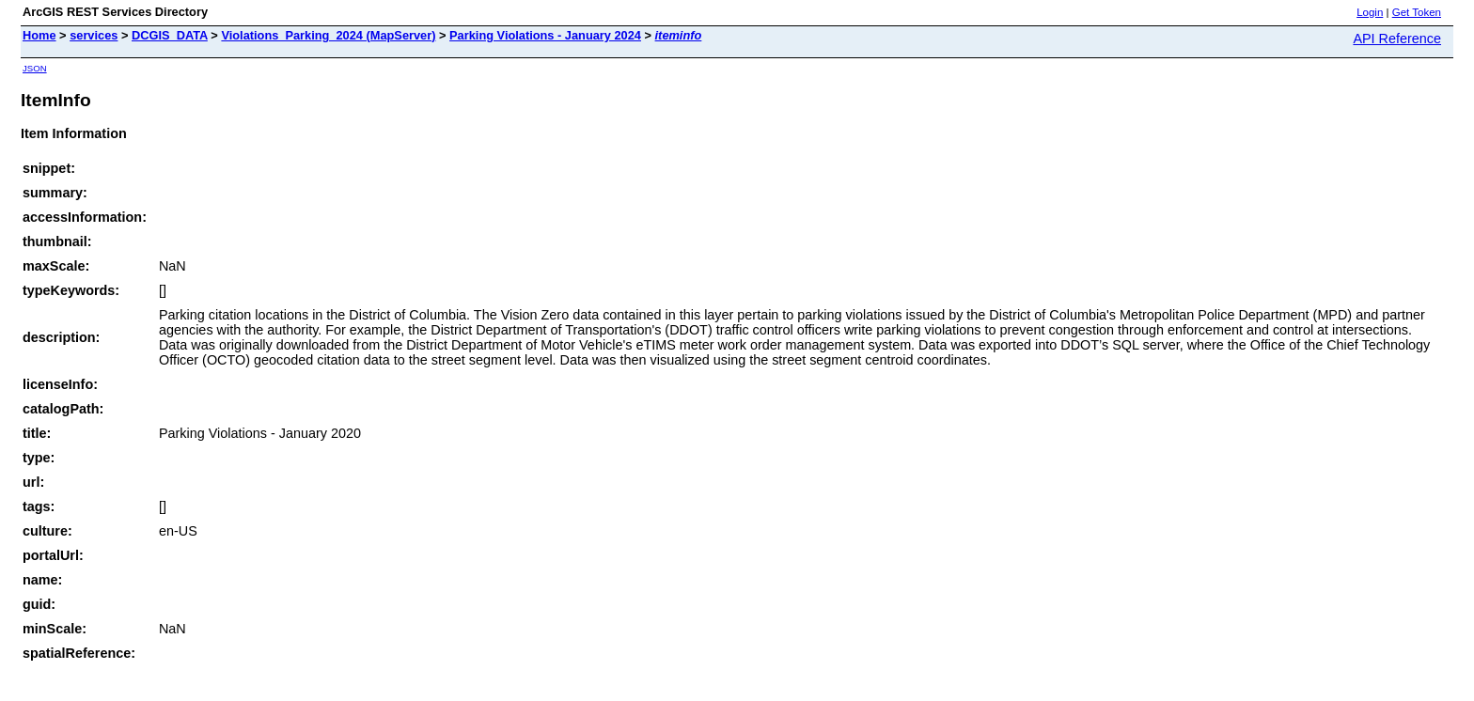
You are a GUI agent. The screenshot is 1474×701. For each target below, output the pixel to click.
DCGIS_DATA (170, 35)
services (94, 35)
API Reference (1397, 38)
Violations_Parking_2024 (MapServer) (328, 35)
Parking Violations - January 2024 (545, 35)
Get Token (1416, 12)
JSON (35, 68)
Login (1369, 12)
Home (39, 35)
